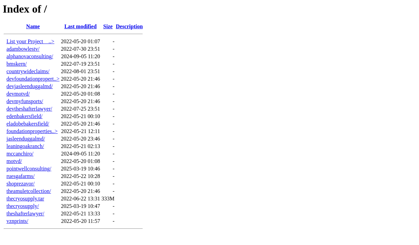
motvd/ (14, 161)
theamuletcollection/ (28, 191)
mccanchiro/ (19, 154)
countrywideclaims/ (27, 71)
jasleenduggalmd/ (25, 139)
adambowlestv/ (23, 49)
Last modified (80, 26)
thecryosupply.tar (25, 198)
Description (129, 26)
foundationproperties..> (32, 131)
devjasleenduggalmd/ (29, 86)
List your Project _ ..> (30, 41)
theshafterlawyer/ (25, 213)
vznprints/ (17, 221)
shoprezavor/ (20, 183)
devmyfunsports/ (24, 101)
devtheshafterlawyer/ (29, 109)
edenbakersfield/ (24, 116)
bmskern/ (16, 64)
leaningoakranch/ (25, 146)
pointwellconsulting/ (28, 169)
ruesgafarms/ (20, 176)
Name (33, 26)
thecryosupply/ (22, 206)
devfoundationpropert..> (33, 79)
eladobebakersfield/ (27, 124)
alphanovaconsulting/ (29, 56)
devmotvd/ (18, 94)
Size (108, 26)
